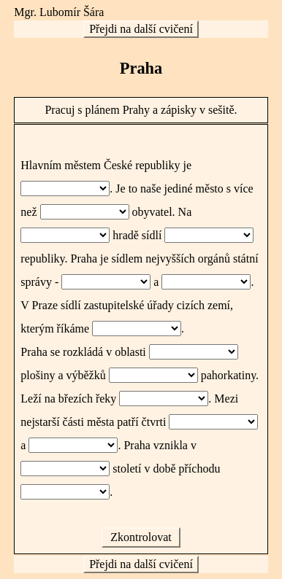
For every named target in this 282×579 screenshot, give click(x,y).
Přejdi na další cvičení (141, 29)
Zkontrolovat (141, 537)
